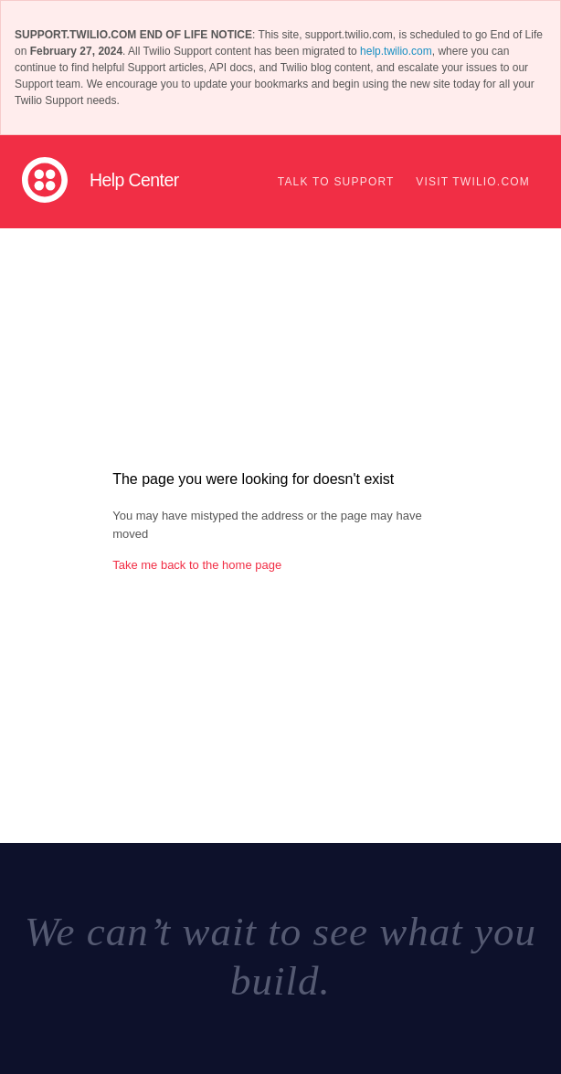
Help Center (134, 180)
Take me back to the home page (196, 565)
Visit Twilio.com (473, 181)
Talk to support (336, 181)
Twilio (45, 180)
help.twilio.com (396, 51)
